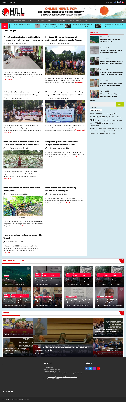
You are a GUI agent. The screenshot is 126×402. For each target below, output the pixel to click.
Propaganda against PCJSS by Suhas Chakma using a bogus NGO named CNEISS (108, 302)
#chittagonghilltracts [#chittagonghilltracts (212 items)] (100, 116)
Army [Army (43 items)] (113, 123)
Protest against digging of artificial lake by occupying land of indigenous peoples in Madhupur (23, 40)
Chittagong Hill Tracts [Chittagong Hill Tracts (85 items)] (111, 128)
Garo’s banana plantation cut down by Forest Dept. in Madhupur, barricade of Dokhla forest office (21, 144)
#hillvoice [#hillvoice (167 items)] (94, 120)
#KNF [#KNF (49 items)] (120, 120)
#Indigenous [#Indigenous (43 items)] (114, 120)
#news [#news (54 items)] (92, 123)
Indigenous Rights (19, 20)
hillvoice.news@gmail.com (69, 377)
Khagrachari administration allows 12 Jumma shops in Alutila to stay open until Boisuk (85, 27)
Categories (93, 107)
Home (9, 20)
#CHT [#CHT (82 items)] (112, 117)
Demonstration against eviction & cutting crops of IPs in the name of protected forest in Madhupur (64, 95)
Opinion (6, 275)
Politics (87, 20)
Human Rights (61, 20)
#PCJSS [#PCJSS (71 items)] (98, 123)
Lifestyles (71, 20)
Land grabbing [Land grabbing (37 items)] (118, 130)
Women (78, 20)
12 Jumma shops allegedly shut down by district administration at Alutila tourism (111, 74)
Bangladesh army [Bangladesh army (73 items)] (96, 128)
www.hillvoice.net (48, 367)
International (109, 296)
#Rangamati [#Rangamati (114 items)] (107, 123)
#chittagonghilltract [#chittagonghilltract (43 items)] (111, 114)
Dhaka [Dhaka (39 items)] (99, 130)
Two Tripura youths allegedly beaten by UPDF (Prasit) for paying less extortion (111, 85)
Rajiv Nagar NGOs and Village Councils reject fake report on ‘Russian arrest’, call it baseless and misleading (78, 302)
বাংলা (111, 2)
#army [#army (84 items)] (92, 114)
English (107, 2)
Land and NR (50, 20)
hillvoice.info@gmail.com (55, 377)
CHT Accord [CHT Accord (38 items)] (93, 130)
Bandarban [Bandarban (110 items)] (94, 126)
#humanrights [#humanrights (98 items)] (104, 120)
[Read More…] (8, 79)
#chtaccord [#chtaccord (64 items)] (119, 117)
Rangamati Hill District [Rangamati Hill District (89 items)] (108, 133)
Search (92, 100)
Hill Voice (11, 43)
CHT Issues (31, 20)
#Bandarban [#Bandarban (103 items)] (101, 114)
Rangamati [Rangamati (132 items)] (94, 133)
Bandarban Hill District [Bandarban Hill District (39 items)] (106, 126)
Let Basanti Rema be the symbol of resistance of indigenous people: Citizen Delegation (63, 40)
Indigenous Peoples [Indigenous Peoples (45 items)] (108, 130)
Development (7, 185)
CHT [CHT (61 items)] (121, 128)
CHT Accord (40, 20)
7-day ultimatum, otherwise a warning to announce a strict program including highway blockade (22, 95)
